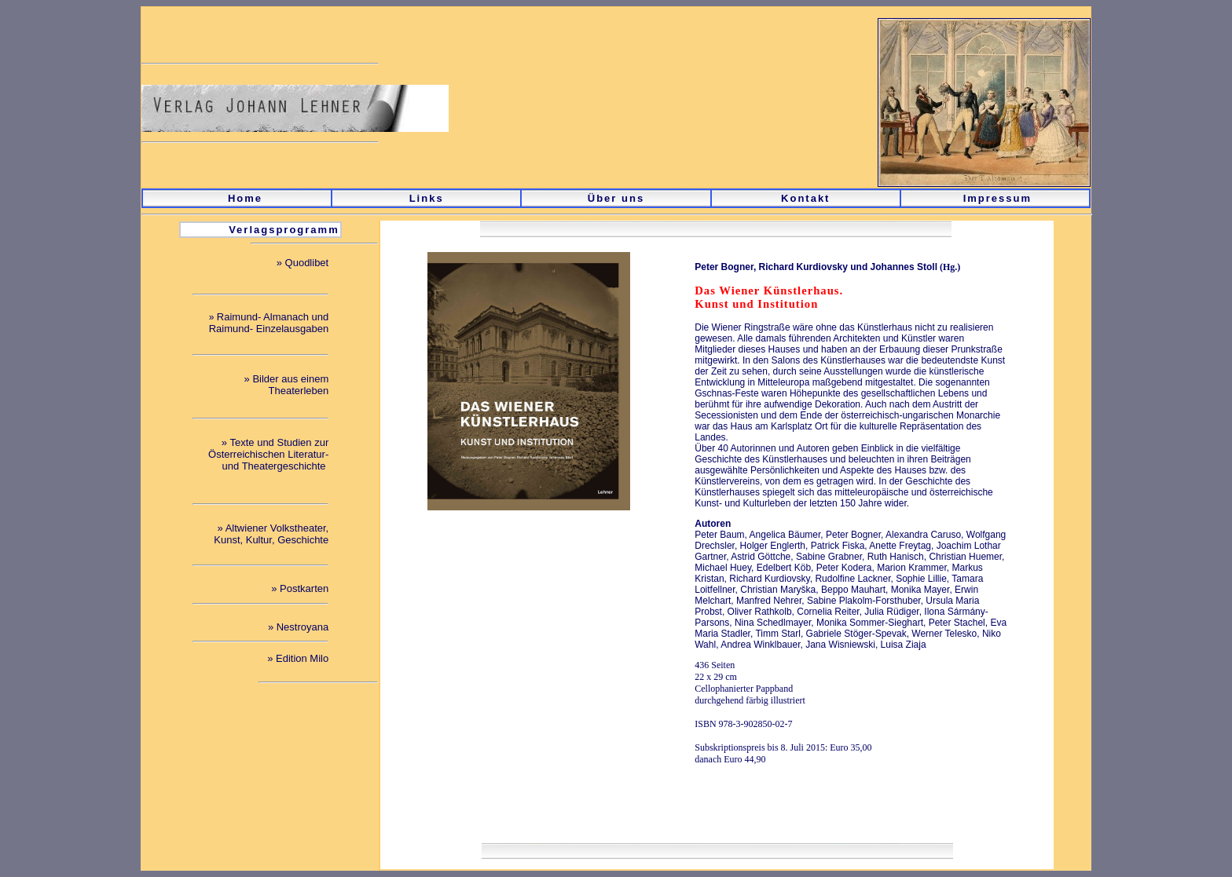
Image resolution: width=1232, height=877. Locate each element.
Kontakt (805, 198)
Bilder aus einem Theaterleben (290, 384)
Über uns (616, 198)
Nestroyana (302, 627)
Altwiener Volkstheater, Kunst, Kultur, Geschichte (271, 534)
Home (245, 198)
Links (426, 198)
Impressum (997, 198)
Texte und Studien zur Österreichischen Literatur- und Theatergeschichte (268, 454)
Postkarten (304, 588)
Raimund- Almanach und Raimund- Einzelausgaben (268, 322)
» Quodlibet (303, 263)
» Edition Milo (297, 658)
